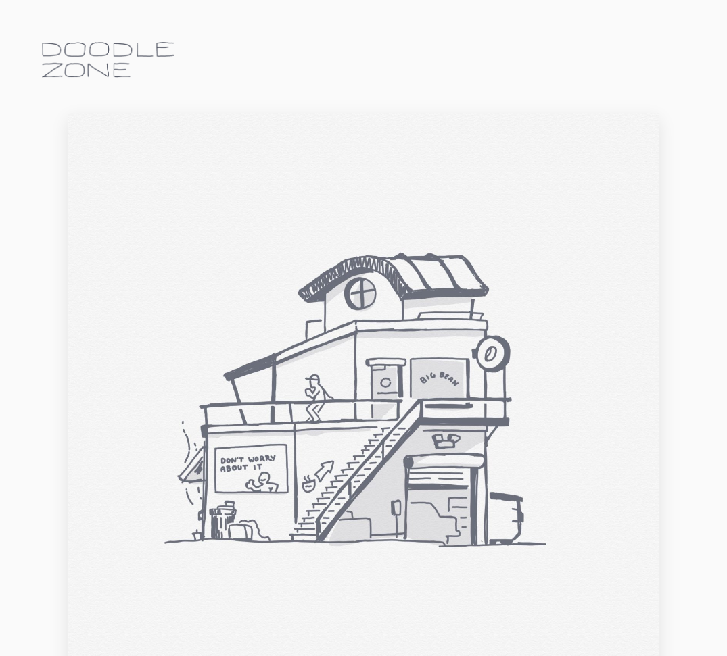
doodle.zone (108, 60)
